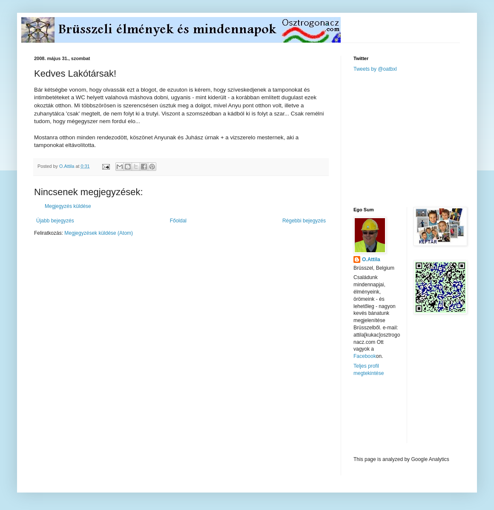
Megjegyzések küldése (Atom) (98, 233)
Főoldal (178, 221)
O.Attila (371, 259)
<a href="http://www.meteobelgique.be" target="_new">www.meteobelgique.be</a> (389, 416)
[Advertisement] (417, 139)
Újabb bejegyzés (55, 221)
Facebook (364, 356)
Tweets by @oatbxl (375, 69)
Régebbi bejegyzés (304, 221)
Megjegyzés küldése (68, 206)
